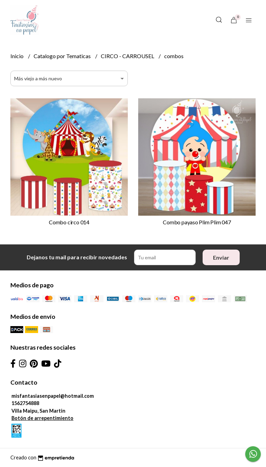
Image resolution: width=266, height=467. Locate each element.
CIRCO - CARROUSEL (128, 56)
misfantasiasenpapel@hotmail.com (52, 396)
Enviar (221, 257)
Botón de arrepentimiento (42, 418)
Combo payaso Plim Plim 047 (197, 222)
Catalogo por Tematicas (63, 56)
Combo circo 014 (69, 222)
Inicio (17, 56)
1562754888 (25, 403)
